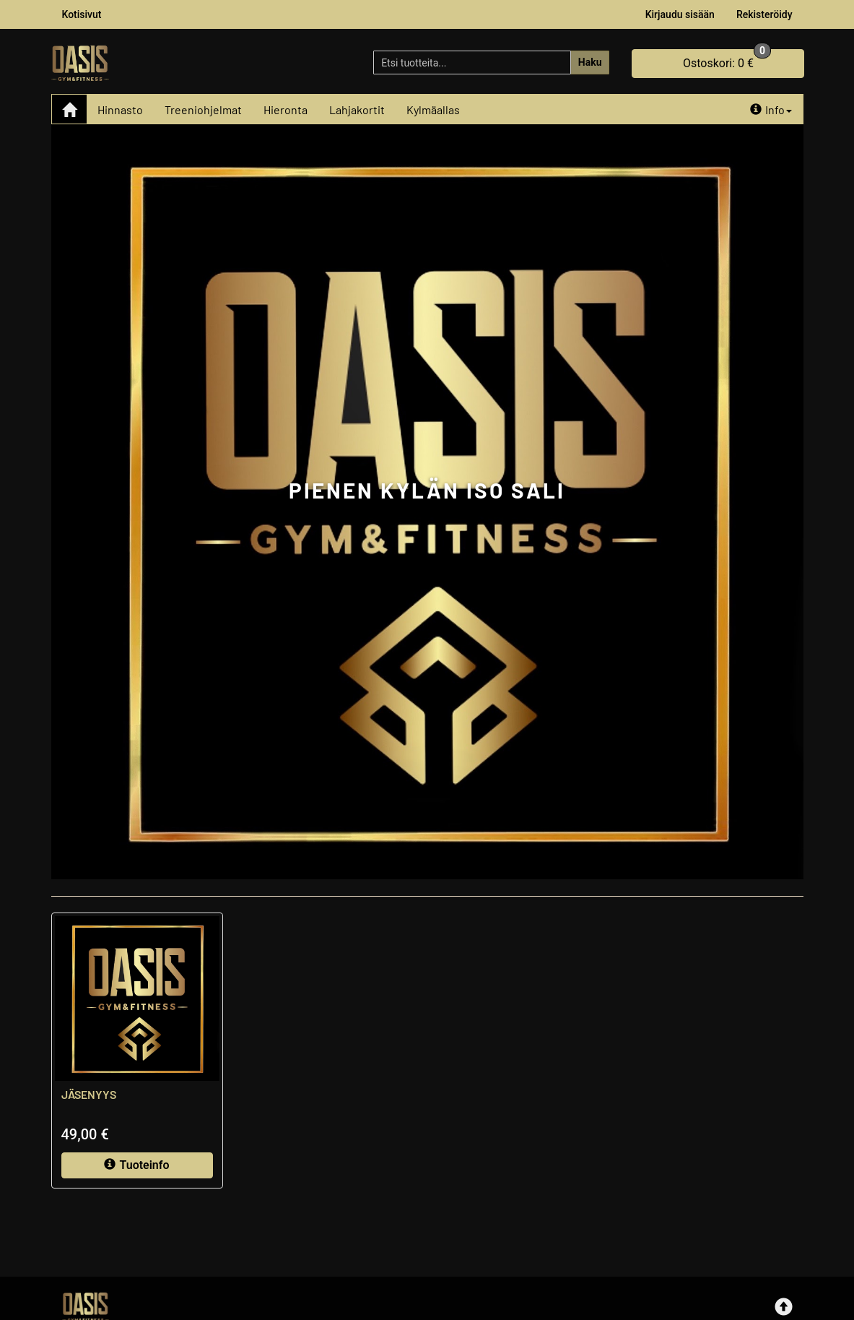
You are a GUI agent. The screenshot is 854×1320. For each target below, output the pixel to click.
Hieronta (285, 109)
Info (771, 109)
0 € (727, 59)
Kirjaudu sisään (680, 14)
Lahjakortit (357, 109)
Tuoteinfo (136, 1165)
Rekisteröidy (764, 14)
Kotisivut (82, 14)
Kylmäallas (433, 109)
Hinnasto (120, 109)
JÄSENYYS (88, 1094)
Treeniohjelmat (203, 109)
